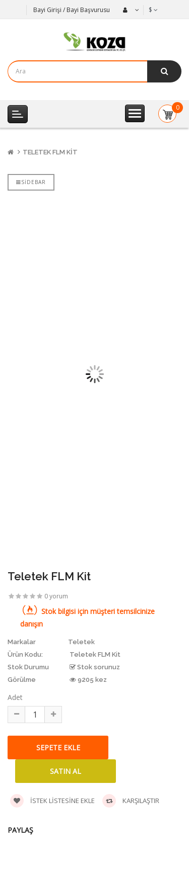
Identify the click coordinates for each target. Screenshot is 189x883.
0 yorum (56, 596)
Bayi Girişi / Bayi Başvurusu (71, 10)
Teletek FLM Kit (50, 152)
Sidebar (31, 182)
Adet (15, 697)
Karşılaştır (130, 801)
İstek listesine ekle (52, 801)
